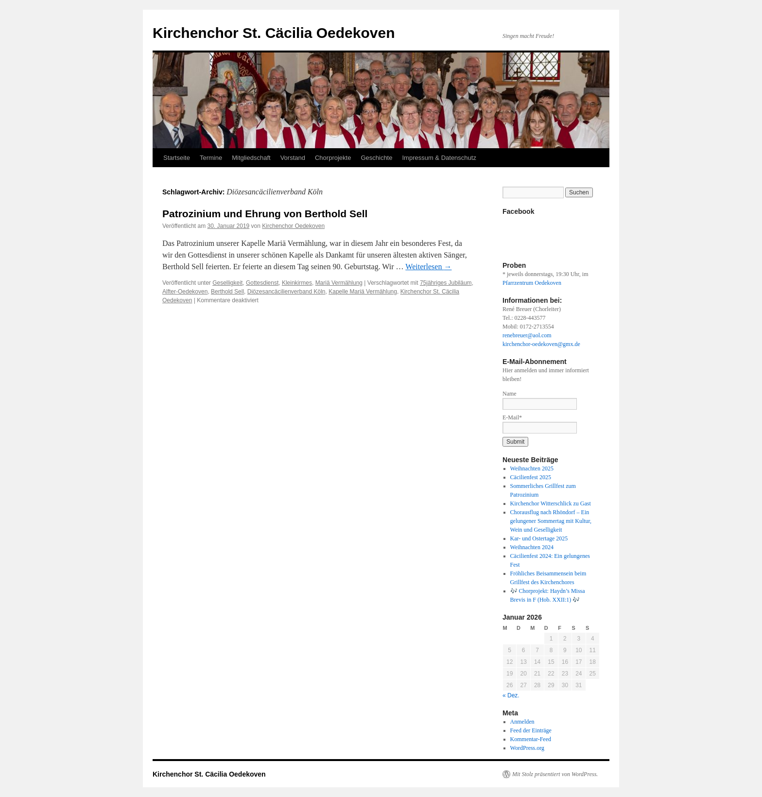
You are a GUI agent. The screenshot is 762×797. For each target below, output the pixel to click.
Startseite (176, 157)
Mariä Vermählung (339, 282)
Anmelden (522, 721)
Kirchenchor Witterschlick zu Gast (550, 503)
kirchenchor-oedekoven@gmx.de (541, 344)
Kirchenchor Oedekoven (293, 226)
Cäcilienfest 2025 (530, 477)
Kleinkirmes (297, 282)
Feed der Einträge (531, 730)
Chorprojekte (333, 157)
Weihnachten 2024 (532, 547)
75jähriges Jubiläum (446, 282)
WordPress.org (527, 748)
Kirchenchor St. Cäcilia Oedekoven (274, 33)
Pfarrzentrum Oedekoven (531, 282)
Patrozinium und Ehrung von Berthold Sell (264, 213)
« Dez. (511, 695)
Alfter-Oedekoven (185, 291)
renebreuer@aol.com (527, 335)
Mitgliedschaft (251, 157)
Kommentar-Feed (530, 739)
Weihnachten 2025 (532, 468)
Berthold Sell (227, 291)
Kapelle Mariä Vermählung (363, 291)
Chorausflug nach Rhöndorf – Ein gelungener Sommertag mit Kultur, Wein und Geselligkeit (550, 521)
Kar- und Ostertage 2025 (539, 538)
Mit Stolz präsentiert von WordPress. (555, 774)
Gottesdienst (262, 282)
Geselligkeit (227, 282)
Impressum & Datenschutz (439, 157)
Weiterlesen (428, 266)
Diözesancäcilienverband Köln (286, 291)
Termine (211, 157)
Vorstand (292, 157)
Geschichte (376, 157)
